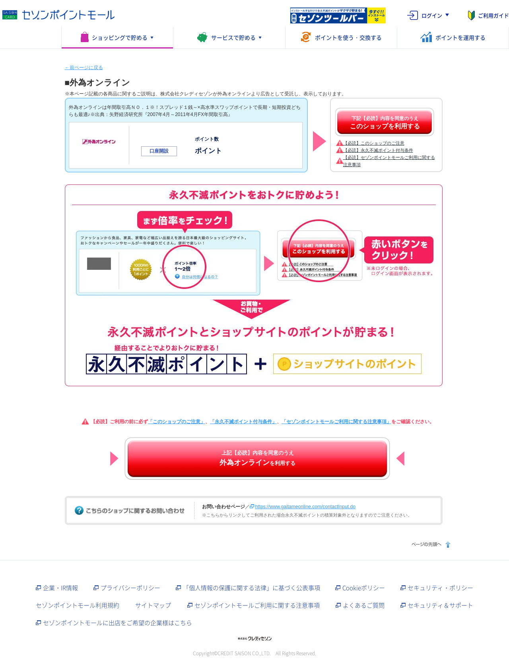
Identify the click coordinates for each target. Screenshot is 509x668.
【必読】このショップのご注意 (373, 143)
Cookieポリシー (363, 587)
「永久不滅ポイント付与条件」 (243, 421)
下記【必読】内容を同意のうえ (385, 123)
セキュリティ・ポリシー (440, 587)
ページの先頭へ (430, 544)
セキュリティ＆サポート (440, 605)
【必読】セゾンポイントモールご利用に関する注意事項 (389, 161)
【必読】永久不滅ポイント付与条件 (378, 150)
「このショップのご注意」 (176, 421)
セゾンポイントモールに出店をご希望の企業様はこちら (117, 622)
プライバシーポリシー (130, 587)
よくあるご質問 (364, 605)
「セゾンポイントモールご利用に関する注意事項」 (336, 421)
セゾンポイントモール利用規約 (77, 605)
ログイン (432, 15)
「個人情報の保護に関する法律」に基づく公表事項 (251, 587)
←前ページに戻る (84, 67)
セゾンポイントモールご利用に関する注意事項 (257, 605)
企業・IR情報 (60, 587)
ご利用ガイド (493, 15)
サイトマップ (153, 605)
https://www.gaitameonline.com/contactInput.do (305, 506)
